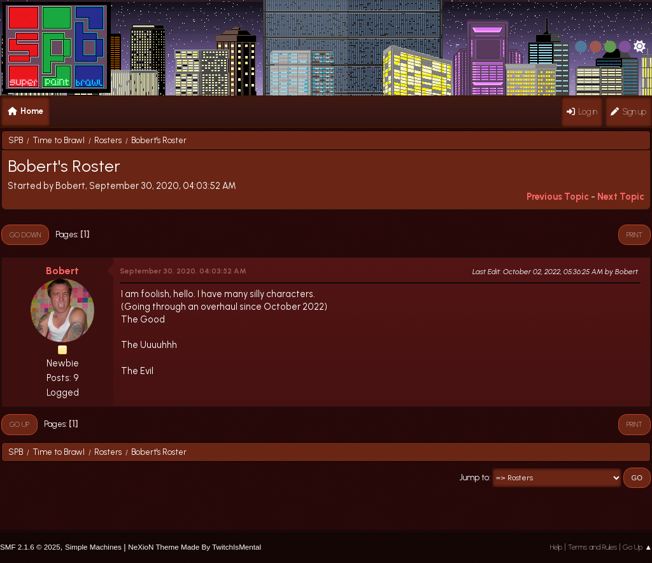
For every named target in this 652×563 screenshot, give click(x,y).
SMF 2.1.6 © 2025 (30, 547)
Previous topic (558, 196)
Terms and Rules (592, 547)
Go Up (19, 424)
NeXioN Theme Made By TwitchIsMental (194, 547)
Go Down (25, 234)
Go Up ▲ (637, 547)
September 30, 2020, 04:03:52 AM (183, 271)
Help (556, 547)
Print (634, 234)
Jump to (474, 477)
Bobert (62, 271)
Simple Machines (93, 547)
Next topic (620, 196)
